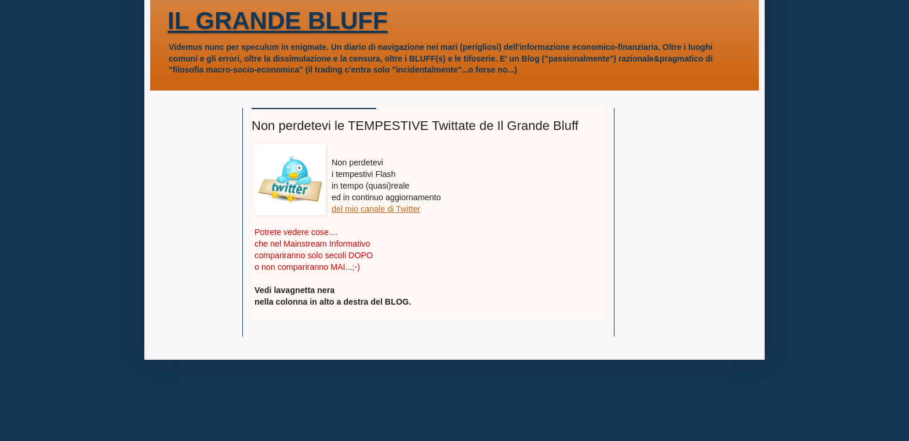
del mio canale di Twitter (376, 209)
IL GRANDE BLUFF (278, 20)
